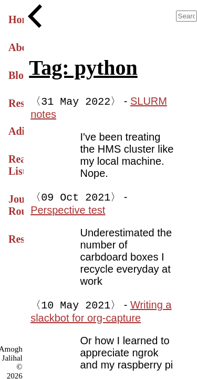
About (16, 47)
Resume (16, 239)
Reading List (16, 165)
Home (16, 19)
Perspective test (67, 211)
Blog (16, 75)
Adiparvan (16, 131)
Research (16, 103)
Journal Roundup (16, 205)
